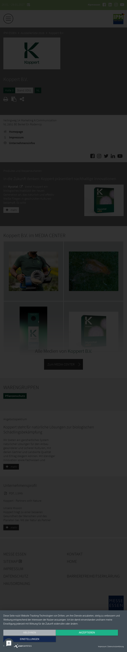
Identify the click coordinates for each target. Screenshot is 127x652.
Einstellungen (105, 639)
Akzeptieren (63, 639)
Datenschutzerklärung (116, 646)
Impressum (102, 646)
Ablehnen (21, 639)
